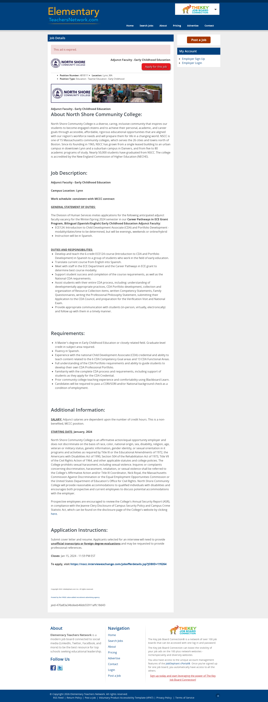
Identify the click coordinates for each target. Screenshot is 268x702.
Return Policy (74, 697)
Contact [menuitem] (113, 664)
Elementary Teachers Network (87, 694)
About (163, 25)
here (54, 514)
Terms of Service (184, 697)
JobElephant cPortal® (178, 663)
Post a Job (198, 40)
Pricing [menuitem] (112, 652)
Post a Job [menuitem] (114, 676)
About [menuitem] (112, 646)
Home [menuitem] (112, 635)
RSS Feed (58, 697)
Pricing (177, 25)
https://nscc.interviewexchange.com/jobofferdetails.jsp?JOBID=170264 (118, 564)
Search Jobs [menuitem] (115, 641)
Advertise (192, 25)
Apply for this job (156, 67)
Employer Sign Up (193, 59)
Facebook (53, 668)
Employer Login (192, 63)
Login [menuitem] (111, 670)
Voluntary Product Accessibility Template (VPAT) (126, 697)
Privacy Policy (164, 697)
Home (129, 25)
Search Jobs (146, 25)
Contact (209, 25)
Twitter (60, 668)
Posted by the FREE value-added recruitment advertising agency (75, 597)
